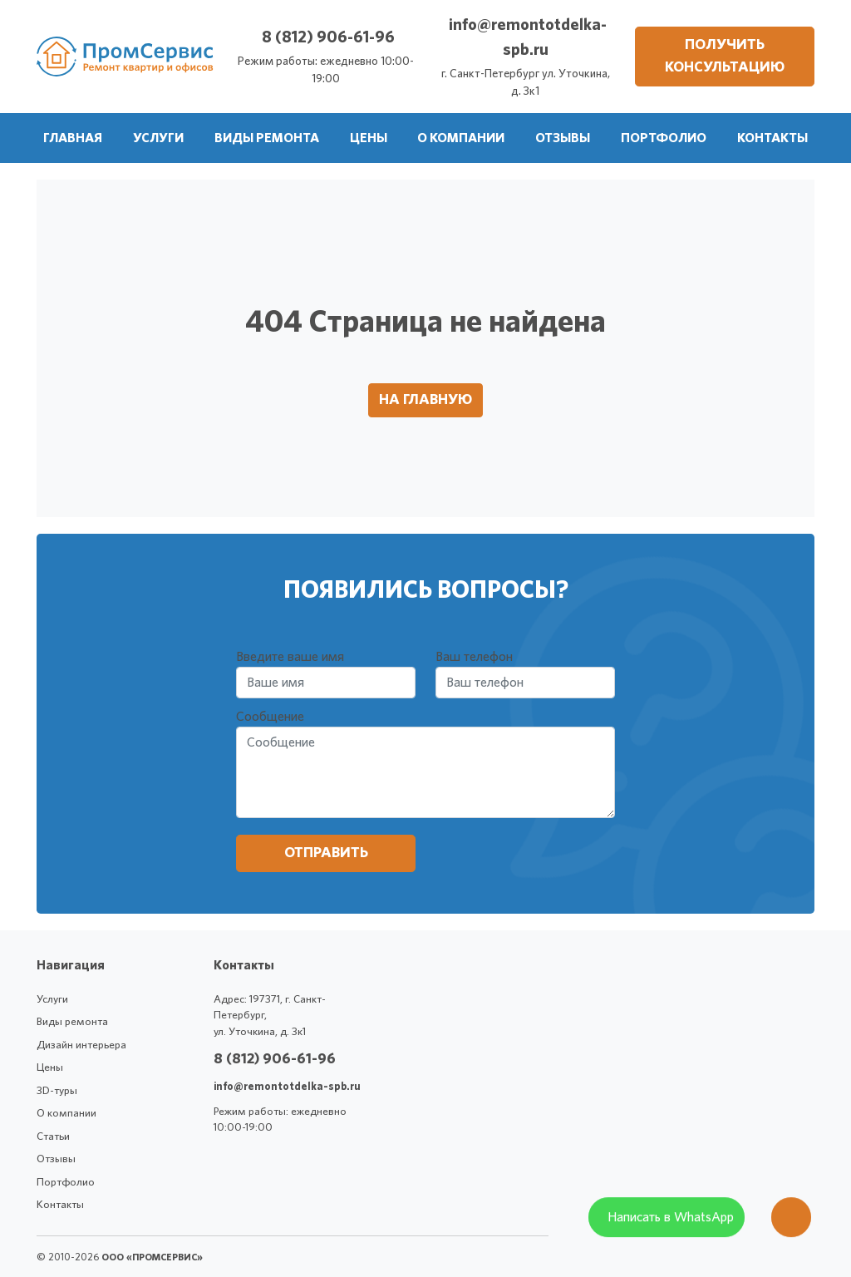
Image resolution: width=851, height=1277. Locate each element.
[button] (158, 138)
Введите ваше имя (290, 656)
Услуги (52, 999)
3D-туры (57, 1091)
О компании (66, 1113)
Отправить (326, 853)
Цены (50, 1068)
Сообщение (270, 716)
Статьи (53, 1137)
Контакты (60, 1205)
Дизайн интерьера (81, 1045)
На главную (425, 399)
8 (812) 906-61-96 (328, 37)
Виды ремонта (72, 1022)
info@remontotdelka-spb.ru (287, 1087)
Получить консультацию (725, 56)
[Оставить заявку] (791, 1225)
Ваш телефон (474, 656)
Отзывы (56, 1159)
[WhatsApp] (666, 1225)
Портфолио (66, 1182)
